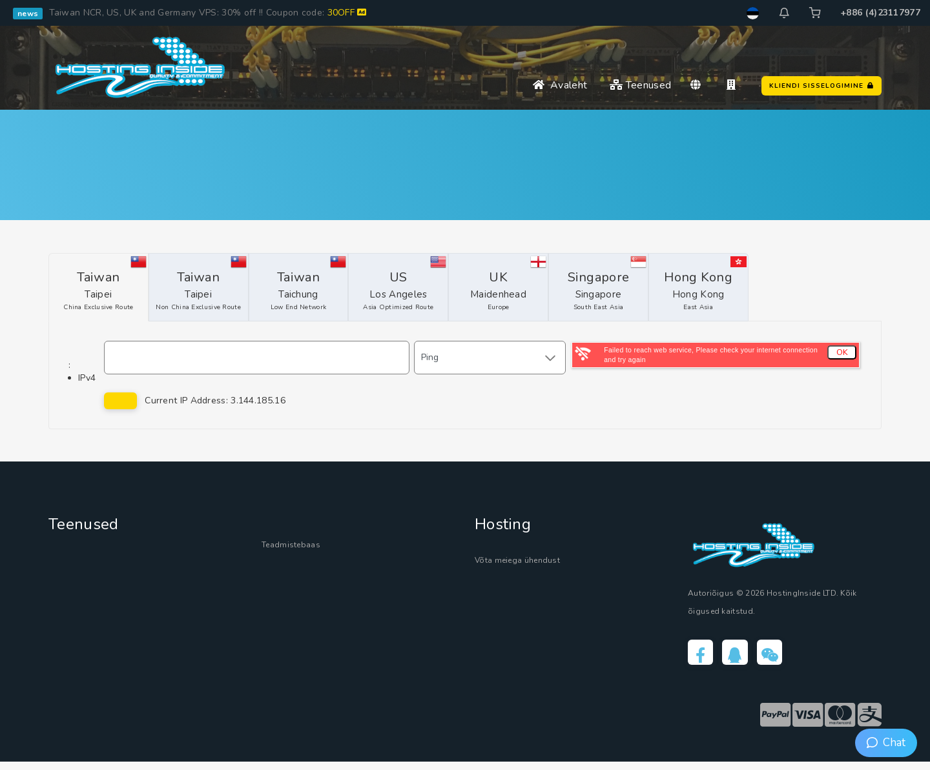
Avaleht (560, 85)
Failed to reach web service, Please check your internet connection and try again (711, 354)
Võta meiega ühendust (536, 561)
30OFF (347, 12)
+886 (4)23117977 (880, 12)
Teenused (640, 85)
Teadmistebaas (302, 546)
